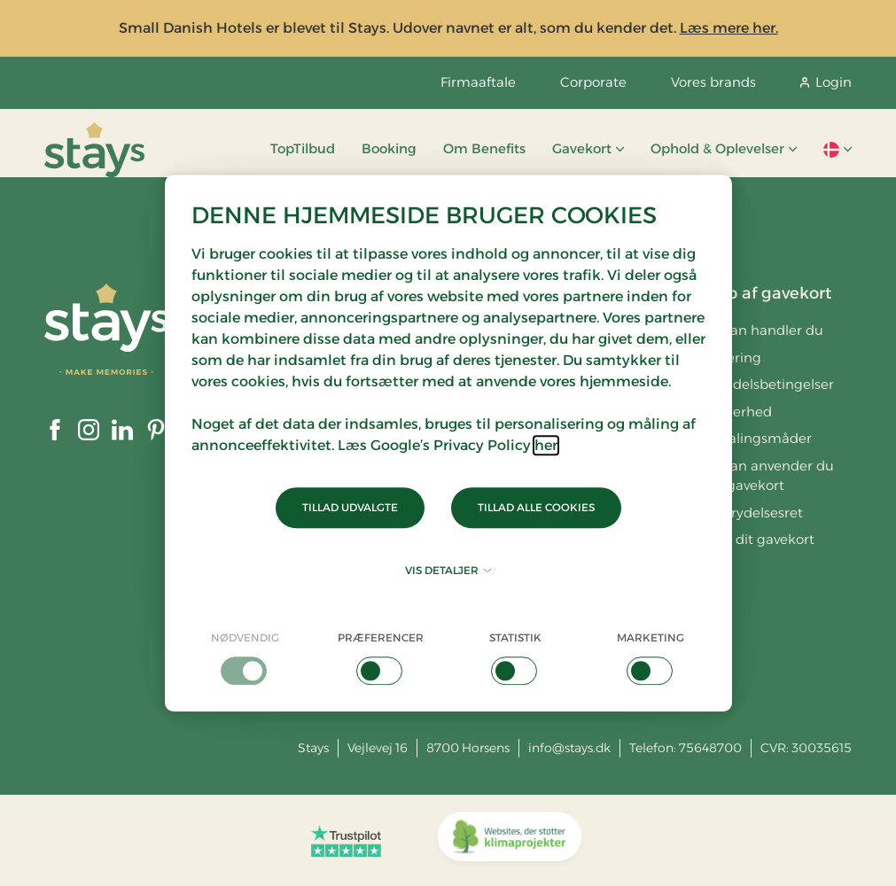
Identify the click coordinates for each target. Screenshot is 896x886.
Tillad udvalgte (350, 507)
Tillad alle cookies (536, 507)
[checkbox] (246, 657)
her (545, 445)
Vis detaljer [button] (448, 570)
